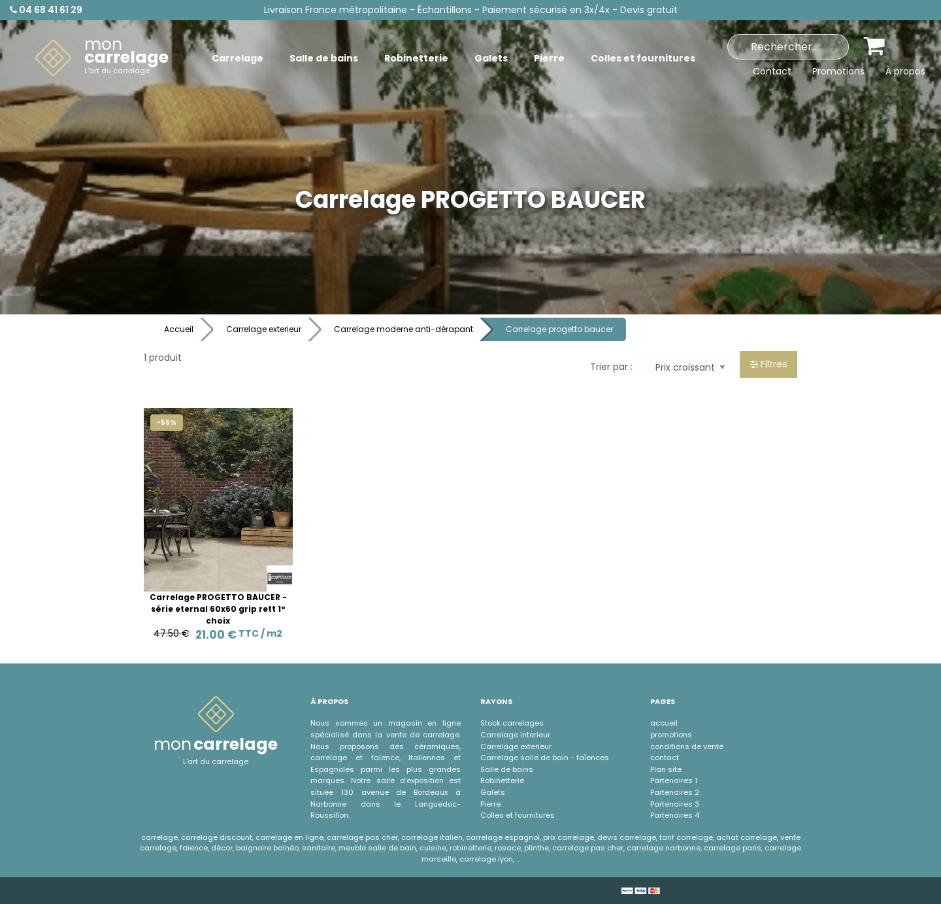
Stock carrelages (512, 723)
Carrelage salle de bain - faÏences (544, 757)
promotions (671, 734)
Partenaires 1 (673, 780)
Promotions (838, 71)
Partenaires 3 (674, 804)
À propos (905, 71)
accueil (664, 723)
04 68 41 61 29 (46, 9)
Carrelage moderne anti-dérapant (403, 329)
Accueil (178, 329)
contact (664, 757)
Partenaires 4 (674, 815)
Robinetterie (502, 780)
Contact (772, 71)
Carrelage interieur (515, 734)
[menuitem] (102, 58)
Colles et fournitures (517, 815)
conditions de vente (686, 746)
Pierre (490, 804)
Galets (492, 792)
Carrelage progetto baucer (559, 329)
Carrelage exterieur (263, 329)
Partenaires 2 (674, 792)
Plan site (666, 769)
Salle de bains (506, 769)
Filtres (768, 364)
